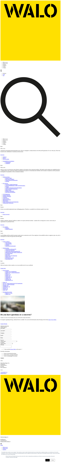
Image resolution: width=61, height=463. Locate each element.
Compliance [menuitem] (7, 163)
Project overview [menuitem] (6, 214)
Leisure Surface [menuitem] (6, 198)
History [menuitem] (4, 158)
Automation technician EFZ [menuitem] (10, 249)
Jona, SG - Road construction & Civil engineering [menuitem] (12, 283)
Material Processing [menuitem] (7, 199)
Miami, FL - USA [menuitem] (8, 293)
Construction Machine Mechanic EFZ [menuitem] (12, 251)
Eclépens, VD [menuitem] (8, 274)
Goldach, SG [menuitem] (7, 278)
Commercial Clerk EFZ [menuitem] (10, 250)
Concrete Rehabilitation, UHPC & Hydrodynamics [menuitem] (15, 185)
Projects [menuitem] (4, 449)
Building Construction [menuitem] (9, 191)
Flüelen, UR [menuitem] (7, 275)
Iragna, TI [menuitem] (5, 282)
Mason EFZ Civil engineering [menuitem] (11, 255)
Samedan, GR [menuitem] (5, 285)
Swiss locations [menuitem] (6, 270)
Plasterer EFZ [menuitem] (8, 256)
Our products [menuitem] (5, 226)
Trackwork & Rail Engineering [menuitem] (11, 188)
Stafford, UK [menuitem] (7, 294)
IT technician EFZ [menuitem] (8, 253)
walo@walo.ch (3, 373)
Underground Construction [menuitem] (8, 202)
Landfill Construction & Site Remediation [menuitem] (13, 187)
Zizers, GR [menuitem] (5, 289)
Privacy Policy (13, 349)
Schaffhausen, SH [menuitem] (6, 286)
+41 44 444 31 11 (3, 372)
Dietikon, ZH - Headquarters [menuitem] (11, 271)
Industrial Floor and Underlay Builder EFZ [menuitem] (13, 252)
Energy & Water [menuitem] (8, 178)
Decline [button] (52, 460)
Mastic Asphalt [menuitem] (8, 189)
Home (1, 445)
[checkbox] (30, 355)
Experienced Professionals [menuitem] (10, 246)
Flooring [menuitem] (7, 186)
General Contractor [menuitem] (6, 195)
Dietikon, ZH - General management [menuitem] (12, 272)
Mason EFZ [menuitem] (7, 254)
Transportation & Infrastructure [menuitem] (11, 180)
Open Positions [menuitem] (8, 242)
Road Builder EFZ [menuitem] (9, 259)
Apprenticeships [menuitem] (8, 243)
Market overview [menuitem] (6, 176)
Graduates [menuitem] (7, 244)
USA (4, 74)
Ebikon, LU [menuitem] (7, 273)
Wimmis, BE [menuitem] (5, 288)
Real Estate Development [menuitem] (10, 192)
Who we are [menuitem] (5, 447)
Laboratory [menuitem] (5, 197)
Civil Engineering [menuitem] (6, 194)
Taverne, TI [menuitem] (5, 287)
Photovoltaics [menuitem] (5, 200)
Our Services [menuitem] (5, 183)
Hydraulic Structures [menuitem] (7, 196)
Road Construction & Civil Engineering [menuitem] (10, 201)
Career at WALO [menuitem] (6, 241)
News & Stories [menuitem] (6, 159)
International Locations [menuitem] (7, 292)
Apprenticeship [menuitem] (6, 248)
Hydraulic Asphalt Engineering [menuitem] (11, 184)
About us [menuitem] (4, 156)
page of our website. (52, 319)
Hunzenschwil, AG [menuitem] (9, 280)
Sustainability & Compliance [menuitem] (8, 161)
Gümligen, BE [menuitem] (8, 279)
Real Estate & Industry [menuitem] (9, 179)
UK (3, 75)
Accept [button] (47, 460)
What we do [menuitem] (5, 448)
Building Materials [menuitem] (9, 229)
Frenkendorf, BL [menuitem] (8, 276)
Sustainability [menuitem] (8, 162)
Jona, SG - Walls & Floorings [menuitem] (8, 284)
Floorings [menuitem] (7, 181)
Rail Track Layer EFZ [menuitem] (9, 257)
